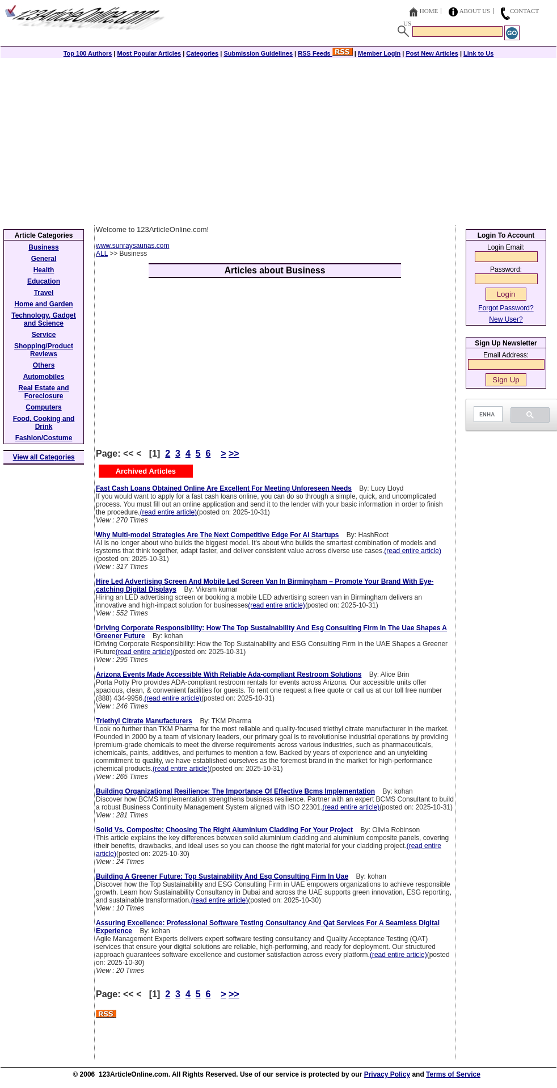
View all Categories (44, 457)
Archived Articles (146, 471)
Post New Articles (432, 53)
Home (429, 10)
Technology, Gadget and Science (43, 319)
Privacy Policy (387, 1074)
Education (43, 281)
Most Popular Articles (149, 53)
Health (43, 270)
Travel (44, 293)
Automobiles (44, 377)
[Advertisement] (278, 140)
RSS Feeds (325, 53)
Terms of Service (453, 1074)
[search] (487, 414)
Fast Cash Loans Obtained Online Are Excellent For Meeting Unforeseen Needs (224, 488)
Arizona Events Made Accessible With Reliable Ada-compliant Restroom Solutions (228, 674)
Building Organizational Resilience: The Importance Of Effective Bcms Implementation (235, 791)
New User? (505, 319)
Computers (43, 407)
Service (44, 335)
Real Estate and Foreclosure (43, 392)
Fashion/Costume (44, 438)
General (44, 259)
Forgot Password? (505, 308)
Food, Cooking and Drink (44, 423)
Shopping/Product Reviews (43, 350)
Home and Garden (43, 304)
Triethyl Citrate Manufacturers (144, 721)
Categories (202, 53)
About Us (475, 10)
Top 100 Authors (88, 53)
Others (44, 365)
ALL (102, 254)
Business (43, 247)
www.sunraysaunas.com (132, 246)
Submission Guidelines (258, 53)
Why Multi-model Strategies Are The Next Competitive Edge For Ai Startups (217, 535)
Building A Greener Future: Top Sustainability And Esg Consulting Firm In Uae (222, 876)
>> (234, 453)
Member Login (379, 53)
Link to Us (478, 53)
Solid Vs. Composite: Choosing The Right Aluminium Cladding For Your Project (224, 830)
